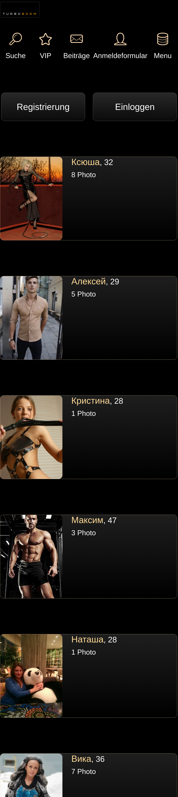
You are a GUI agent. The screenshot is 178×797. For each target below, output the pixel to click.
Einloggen (135, 107)
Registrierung (43, 107)
